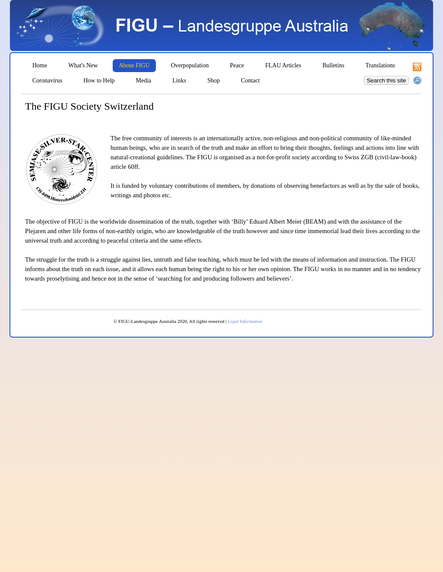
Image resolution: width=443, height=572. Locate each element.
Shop (213, 80)
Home (39, 65)
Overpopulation (190, 65)
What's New (83, 65)
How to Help (98, 80)
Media (144, 80)
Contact (250, 80)
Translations (380, 65)
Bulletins (334, 65)
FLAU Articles (283, 65)
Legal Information (245, 321)
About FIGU (134, 65)
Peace (237, 65)
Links (179, 80)
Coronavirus (47, 80)
